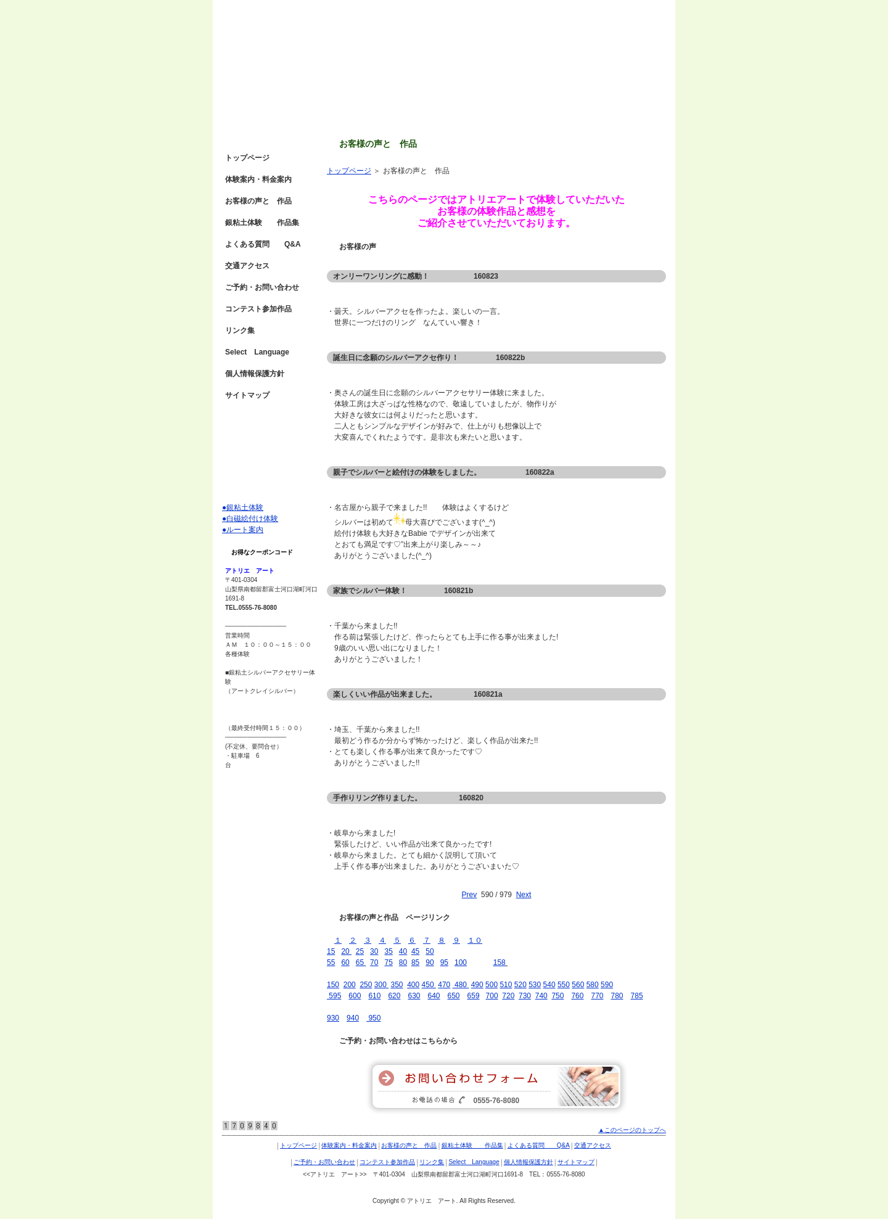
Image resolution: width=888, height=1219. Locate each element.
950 (373, 1018)
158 (499, 962)
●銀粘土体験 (242, 507)
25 (360, 951)
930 (333, 1018)
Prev (469, 894)
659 (473, 995)
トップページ (349, 170)
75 (388, 962)
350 (396, 984)
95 (444, 962)
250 (366, 984)
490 (477, 984)
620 (394, 995)
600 (354, 995)
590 (607, 984)
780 (617, 995)
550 (563, 984)
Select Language (257, 352)
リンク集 (240, 330)
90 (430, 962)
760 (577, 995)
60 (345, 962)
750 (557, 995)
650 (454, 995)
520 (520, 984)
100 (460, 962)
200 (349, 984)
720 (508, 995)
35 (388, 951)
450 (429, 984)
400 (413, 984)
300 (381, 984)
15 (331, 951)
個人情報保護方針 (254, 373)
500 (491, 984)
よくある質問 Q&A (263, 244)
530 (534, 984)
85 (415, 962)
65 (361, 962)
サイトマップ (247, 395)
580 (592, 984)
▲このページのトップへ (632, 1130)
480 (460, 984)
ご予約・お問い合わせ (262, 287)
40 (403, 951)
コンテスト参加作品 (258, 309)
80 (403, 962)
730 (525, 995)
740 (541, 995)
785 (637, 995)
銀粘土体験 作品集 (262, 222)
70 (374, 962)
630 (414, 995)
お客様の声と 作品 (258, 201)
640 (433, 995)
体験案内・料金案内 (258, 179)
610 (374, 995)
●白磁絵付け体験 (250, 518)
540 (549, 984)
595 (334, 995)
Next (524, 894)
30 (374, 951)
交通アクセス (247, 265)
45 (415, 951)
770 (597, 995)
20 (346, 951)
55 (331, 962)
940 (353, 1018)
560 (578, 984)
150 (333, 984)
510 (506, 984)
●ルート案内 (242, 529)
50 (430, 951)
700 (492, 995)
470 (444, 984)
